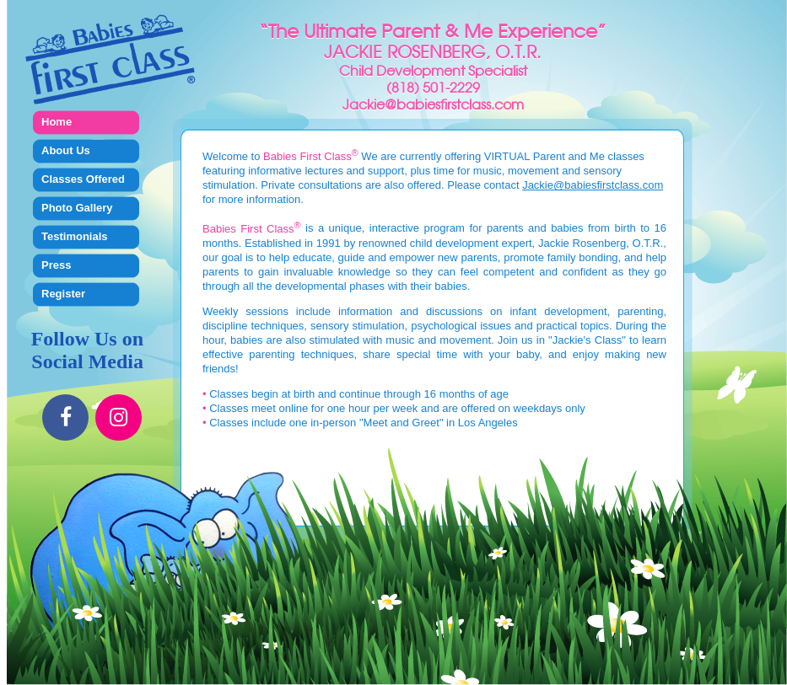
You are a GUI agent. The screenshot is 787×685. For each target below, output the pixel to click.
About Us (65, 150)
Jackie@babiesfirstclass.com (592, 185)
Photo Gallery (77, 207)
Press (56, 265)
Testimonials (74, 236)
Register (63, 293)
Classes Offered (83, 179)
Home (56, 121)
